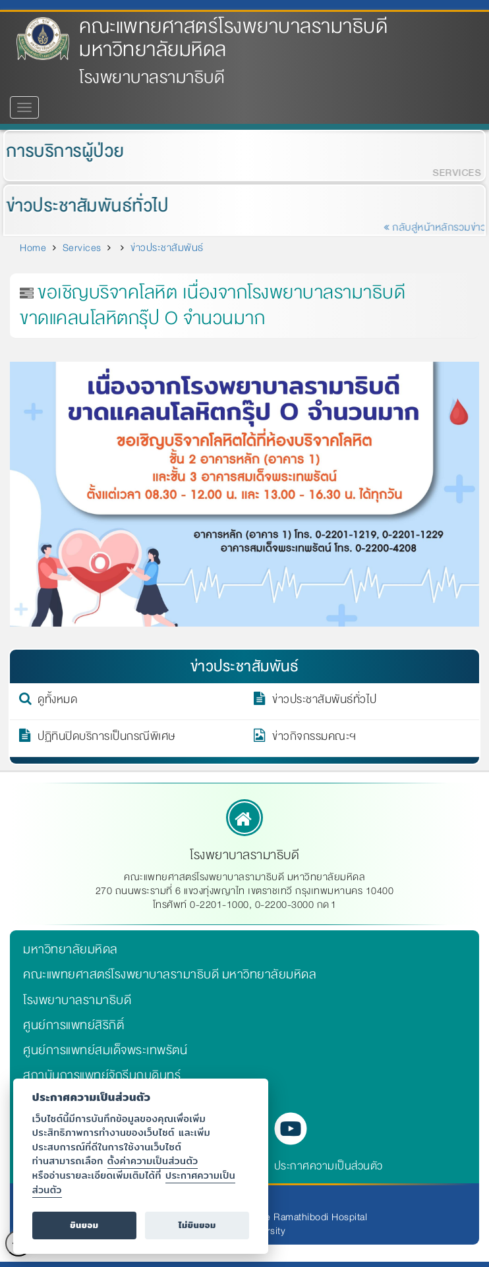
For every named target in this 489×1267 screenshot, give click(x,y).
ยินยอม (84, 1225)
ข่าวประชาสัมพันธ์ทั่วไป (82, 206)
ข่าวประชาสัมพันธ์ (167, 247)
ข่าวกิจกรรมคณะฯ (314, 738)
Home (33, 247)
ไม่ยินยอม (197, 1225)
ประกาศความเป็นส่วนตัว (328, 1165)
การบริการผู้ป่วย (60, 151)
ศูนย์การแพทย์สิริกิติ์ (73, 1025)
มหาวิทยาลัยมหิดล (70, 949)
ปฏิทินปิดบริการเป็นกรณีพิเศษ (106, 738)
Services (82, 247)
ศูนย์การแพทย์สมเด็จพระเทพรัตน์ (105, 1050)
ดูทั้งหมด (57, 702)
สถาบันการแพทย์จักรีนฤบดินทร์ (102, 1075)
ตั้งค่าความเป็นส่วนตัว (152, 1160)
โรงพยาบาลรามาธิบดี (77, 1000)
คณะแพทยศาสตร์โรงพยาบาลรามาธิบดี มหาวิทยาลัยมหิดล (233, 38)
